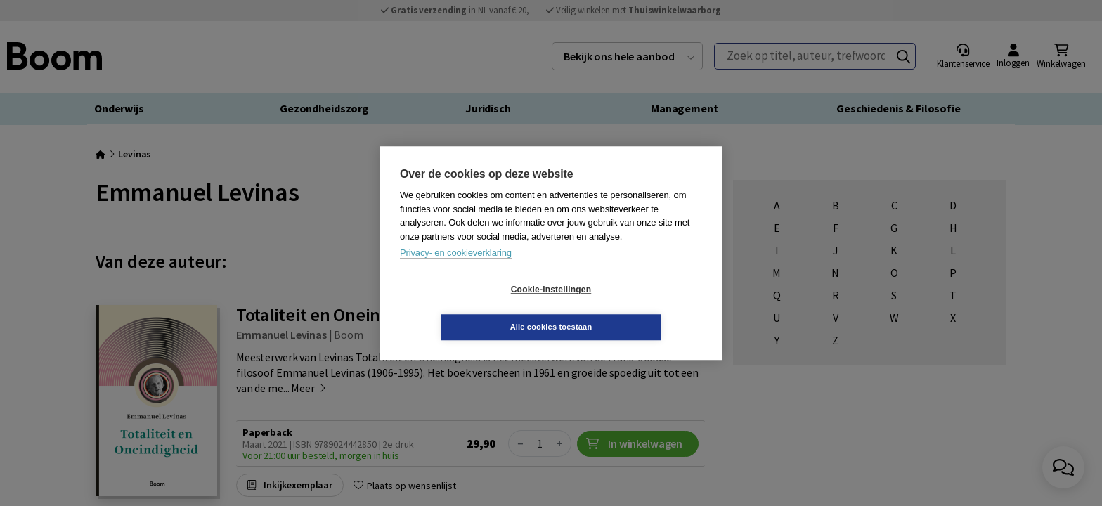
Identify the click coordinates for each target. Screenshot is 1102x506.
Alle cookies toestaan (635, 308)
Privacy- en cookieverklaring (456, 271)
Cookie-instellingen (467, 308)
